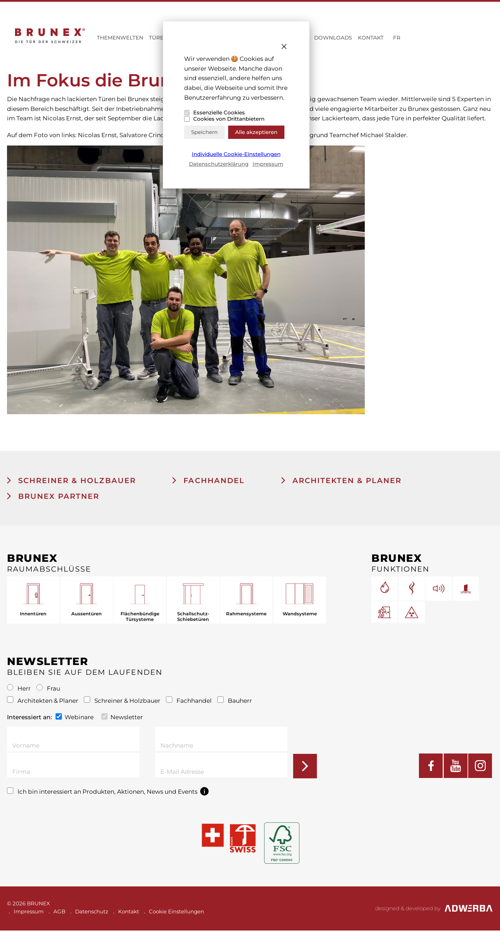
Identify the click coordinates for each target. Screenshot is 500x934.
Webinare (75, 720)
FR (396, 39)
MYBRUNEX (455, 40)
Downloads (333, 39)
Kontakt (371, 39)
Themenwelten (120, 39)
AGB (59, 915)
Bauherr (234, 704)
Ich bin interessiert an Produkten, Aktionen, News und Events (108, 795)
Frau (48, 691)
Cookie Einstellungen (176, 915)
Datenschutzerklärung (218, 164)
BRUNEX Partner (53, 499)
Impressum (268, 164)
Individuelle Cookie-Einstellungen (236, 154)
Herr (19, 691)
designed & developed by (434, 912)
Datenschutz (91, 915)
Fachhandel (208, 484)
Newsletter (122, 720)
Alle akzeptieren (256, 132)
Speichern (204, 132)
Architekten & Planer (341, 484)
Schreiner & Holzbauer (71, 484)
